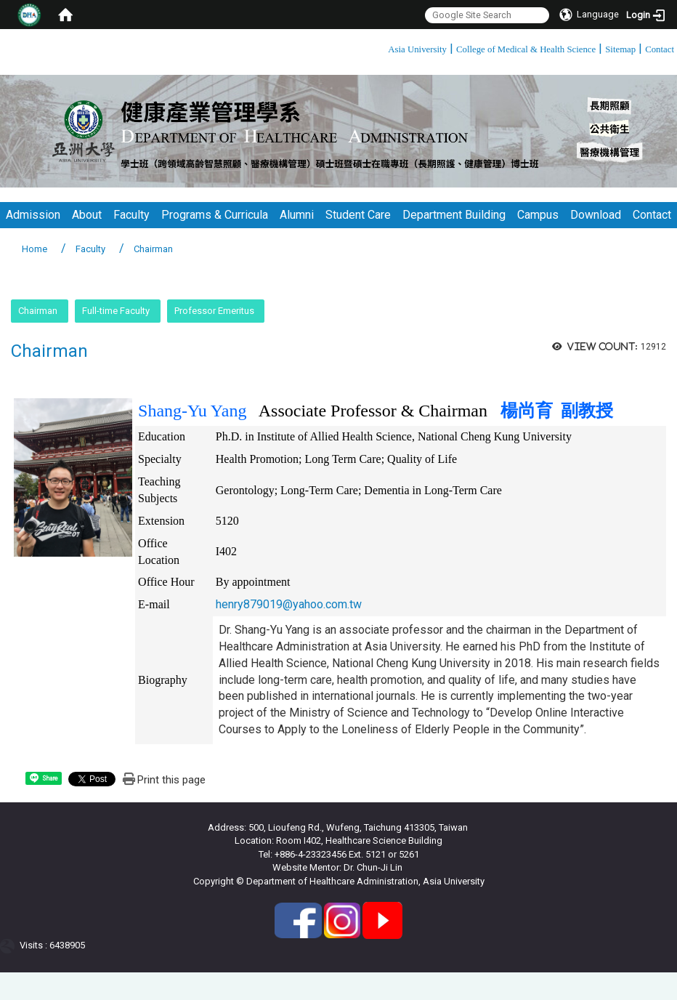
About (87, 215)
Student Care (358, 215)
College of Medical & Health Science (526, 49)
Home (34, 248)
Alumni (297, 215)
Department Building (454, 215)
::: (382, 46)
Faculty (131, 215)
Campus (538, 215)
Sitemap (620, 49)
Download (595, 215)
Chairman (37, 310)
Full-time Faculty (116, 310)
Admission (33, 215)
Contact (659, 49)
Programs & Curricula (214, 215)
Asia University (417, 49)
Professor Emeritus (214, 310)
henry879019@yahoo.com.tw (289, 604)
